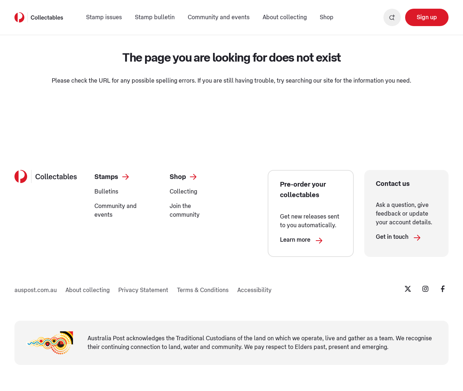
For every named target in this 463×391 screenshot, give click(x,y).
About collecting (285, 17)
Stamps (112, 176)
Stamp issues (104, 17)
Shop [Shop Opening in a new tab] (183, 176)
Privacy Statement (143, 290)
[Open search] (392, 17)
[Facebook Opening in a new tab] (443, 289)
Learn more (301, 242)
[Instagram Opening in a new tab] (425, 289)
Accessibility (254, 290)
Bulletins (106, 192)
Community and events (219, 17)
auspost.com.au (35, 290)
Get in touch (398, 239)
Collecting (183, 192)
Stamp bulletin (155, 17)
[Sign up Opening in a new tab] (427, 17)
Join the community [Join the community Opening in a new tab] (185, 210)
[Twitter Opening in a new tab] (408, 289)
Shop (327, 17)
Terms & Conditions (203, 290)
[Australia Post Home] (38, 17)
